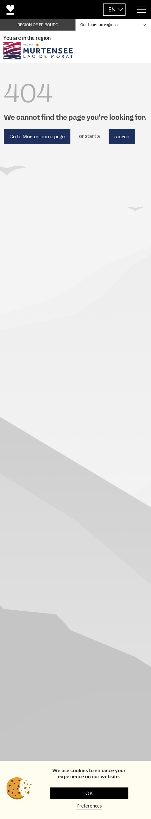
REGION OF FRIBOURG (38, 25)
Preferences (89, 805)
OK (89, 793)
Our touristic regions (99, 25)
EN (112, 9)
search (121, 137)
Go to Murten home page (37, 137)
